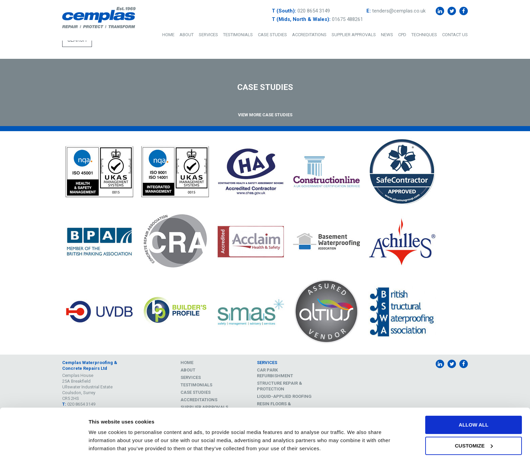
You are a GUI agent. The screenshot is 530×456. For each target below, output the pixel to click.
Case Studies (272, 34)
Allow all (473, 397)
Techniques (424, 34)
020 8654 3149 (313, 11)
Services (208, 34)
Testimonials (238, 34)
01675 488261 (347, 19)
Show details (104, 439)
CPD (402, 34)
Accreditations (309, 34)
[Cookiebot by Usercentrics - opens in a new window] (43, 443)
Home (168, 34)
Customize (474, 418)
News (387, 34)
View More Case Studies (265, 114)
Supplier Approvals (354, 34)
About (186, 34)
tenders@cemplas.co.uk (399, 11)
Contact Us (455, 34)
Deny (473, 438)
